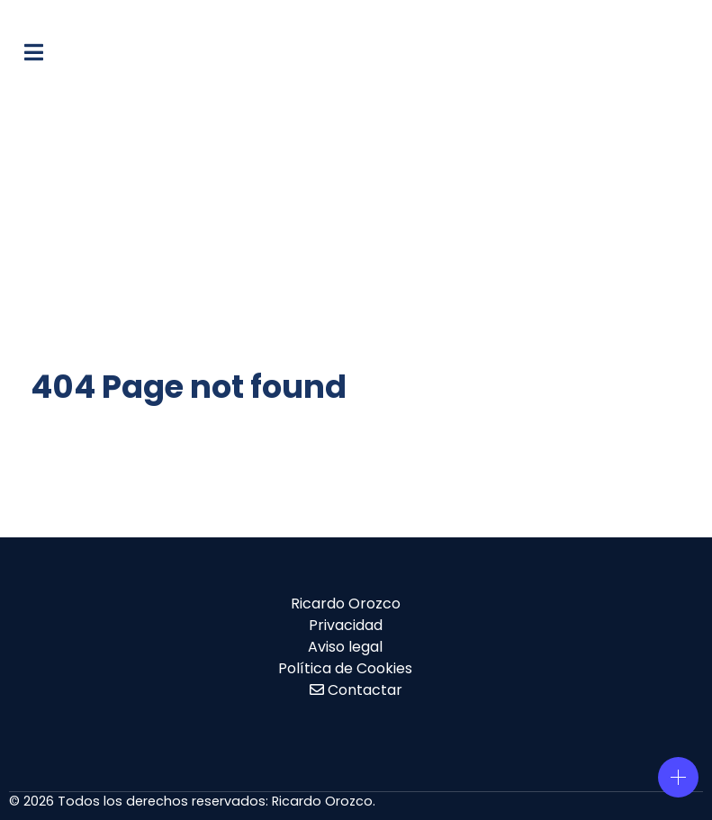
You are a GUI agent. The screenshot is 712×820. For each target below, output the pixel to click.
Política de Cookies (345, 668)
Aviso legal (345, 646)
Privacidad (346, 625)
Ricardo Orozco (346, 603)
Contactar (365, 690)
